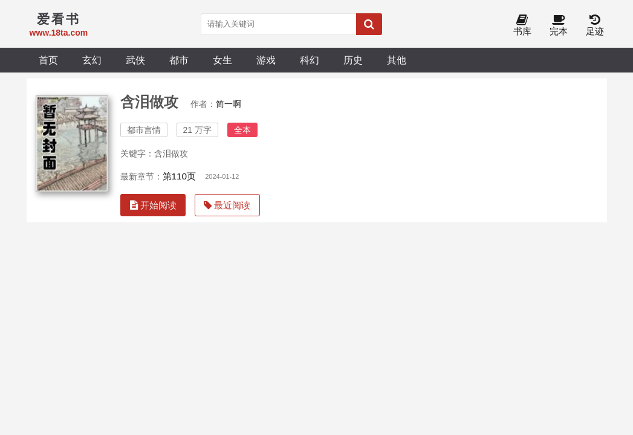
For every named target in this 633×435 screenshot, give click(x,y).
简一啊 (228, 104)
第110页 (179, 176)
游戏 (266, 59)
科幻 (309, 59)
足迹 (595, 25)
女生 (222, 59)
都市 (179, 59)
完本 (559, 25)
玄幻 (92, 59)
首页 (48, 59)
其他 (396, 59)
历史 (353, 59)
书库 (522, 25)
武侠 (135, 59)
